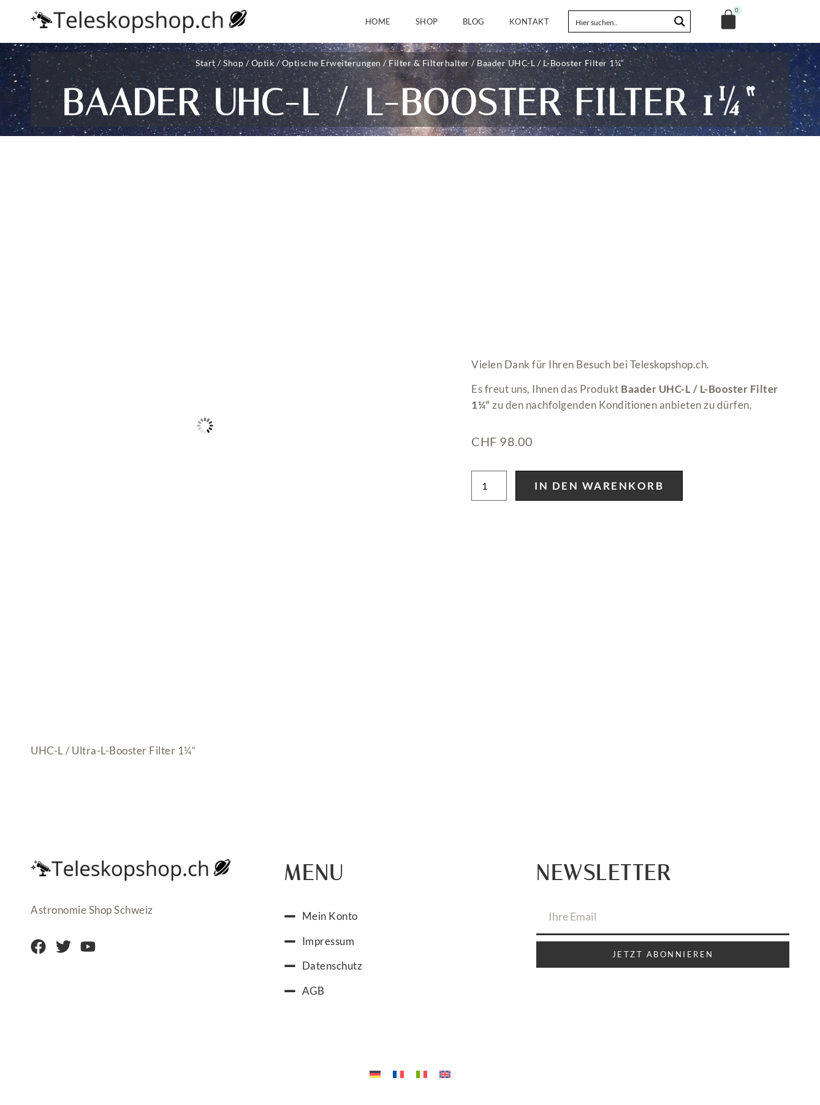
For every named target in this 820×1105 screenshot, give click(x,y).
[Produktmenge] (489, 486)
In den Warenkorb (599, 485)
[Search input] (619, 21)
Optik (263, 63)
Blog (474, 21)
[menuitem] (375, 1073)
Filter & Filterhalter (429, 63)
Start (206, 63)
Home (378, 21)
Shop (427, 21)
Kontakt (529, 21)
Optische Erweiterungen (331, 63)
